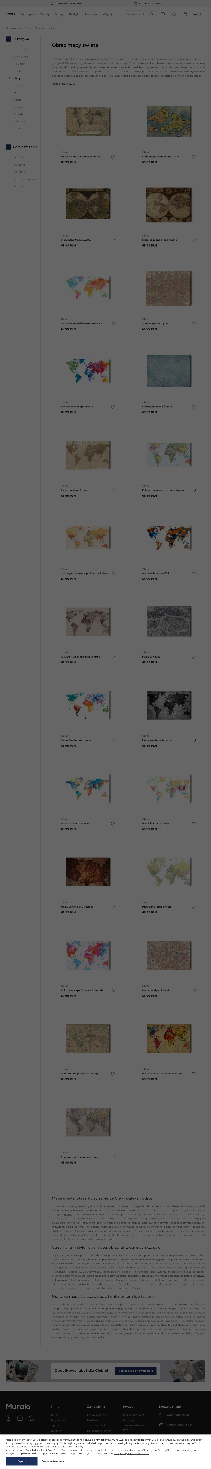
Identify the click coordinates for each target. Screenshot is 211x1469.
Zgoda (22, 1461)
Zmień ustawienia (53, 1461)
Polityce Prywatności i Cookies (131, 1453)
